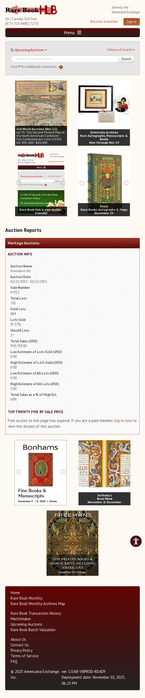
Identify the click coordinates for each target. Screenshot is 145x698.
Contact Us (20, 644)
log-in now (123, 420)
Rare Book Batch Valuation (33, 629)
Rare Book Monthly (26, 598)
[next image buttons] (63, 112)
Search (126, 59)
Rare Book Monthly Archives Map (38, 603)
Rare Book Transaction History (36, 613)
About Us (18, 639)
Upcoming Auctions (29, 50)
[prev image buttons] (19, 112)
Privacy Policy (21, 650)
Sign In (131, 21)
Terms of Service (24, 655)
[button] (121, 50)
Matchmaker (21, 618)
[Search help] (61, 67)
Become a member (104, 21)
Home (15, 592)
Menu (72, 33)
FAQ (14, 661)
